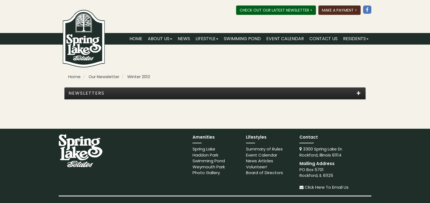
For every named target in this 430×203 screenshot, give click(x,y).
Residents (356, 38)
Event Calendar (285, 38)
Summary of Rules (264, 149)
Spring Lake (204, 149)
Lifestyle (207, 38)
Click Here (315, 187)
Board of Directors (264, 172)
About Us (160, 38)
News (184, 38)
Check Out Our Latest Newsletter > (276, 10)
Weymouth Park (209, 167)
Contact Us (323, 38)
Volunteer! (256, 167)
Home (135, 38)
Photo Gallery (206, 172)
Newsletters (86, 93)
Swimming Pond (242, 38)
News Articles (259, 161)
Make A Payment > (339, 10)
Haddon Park (205, 155)
